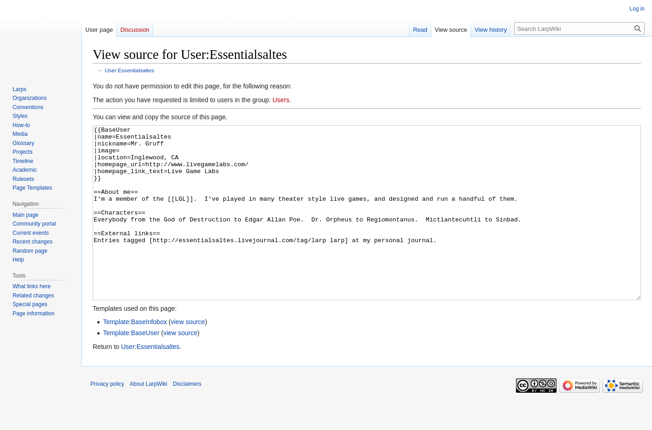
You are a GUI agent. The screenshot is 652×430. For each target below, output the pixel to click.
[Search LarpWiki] (579, 28)
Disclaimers (187, 418)
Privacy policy (107, 418)
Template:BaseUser (131, 367)
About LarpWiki (148, 418)
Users (281, 100)
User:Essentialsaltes (129, 70)
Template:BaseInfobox (135, 356)
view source (188, 356)
